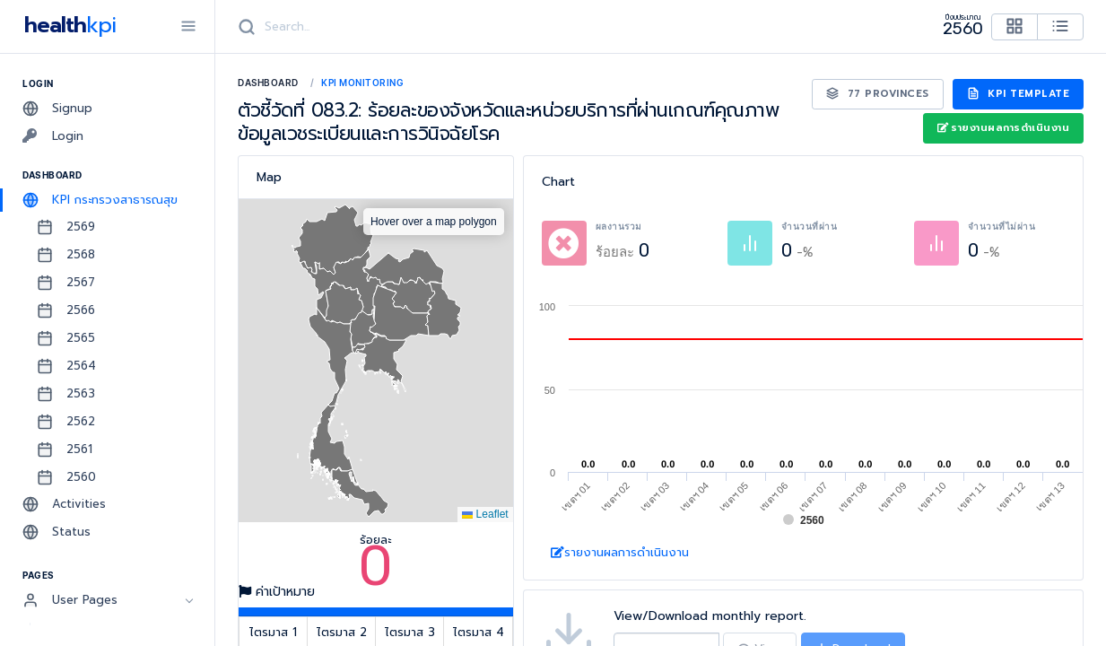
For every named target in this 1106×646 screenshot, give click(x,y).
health (67, 25)
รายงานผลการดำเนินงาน (1003, 127)
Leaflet (485, 514)
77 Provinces (877, 93)
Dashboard (268, 82)
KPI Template (1018, 93)
